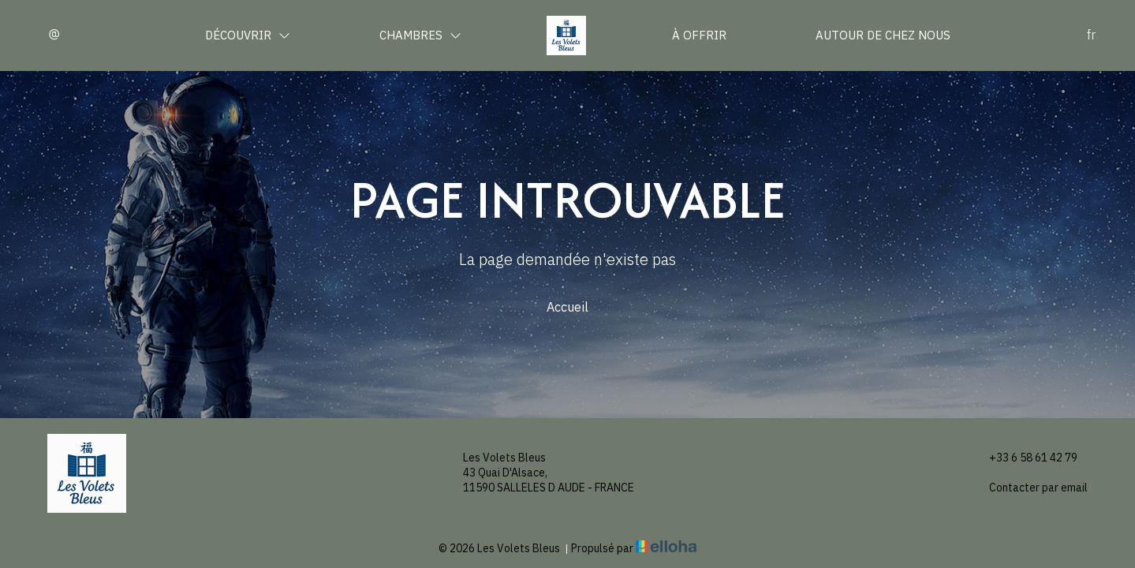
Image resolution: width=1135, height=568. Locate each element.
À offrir (699, 35)
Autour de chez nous (883, 35)
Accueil (567, 307)
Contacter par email (1029, 487)
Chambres (420, 35)
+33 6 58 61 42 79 (1024, 457)
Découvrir (247, 35)
